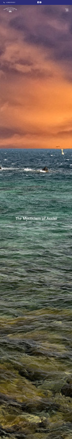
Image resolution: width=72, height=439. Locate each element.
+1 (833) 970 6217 (10, 2)
